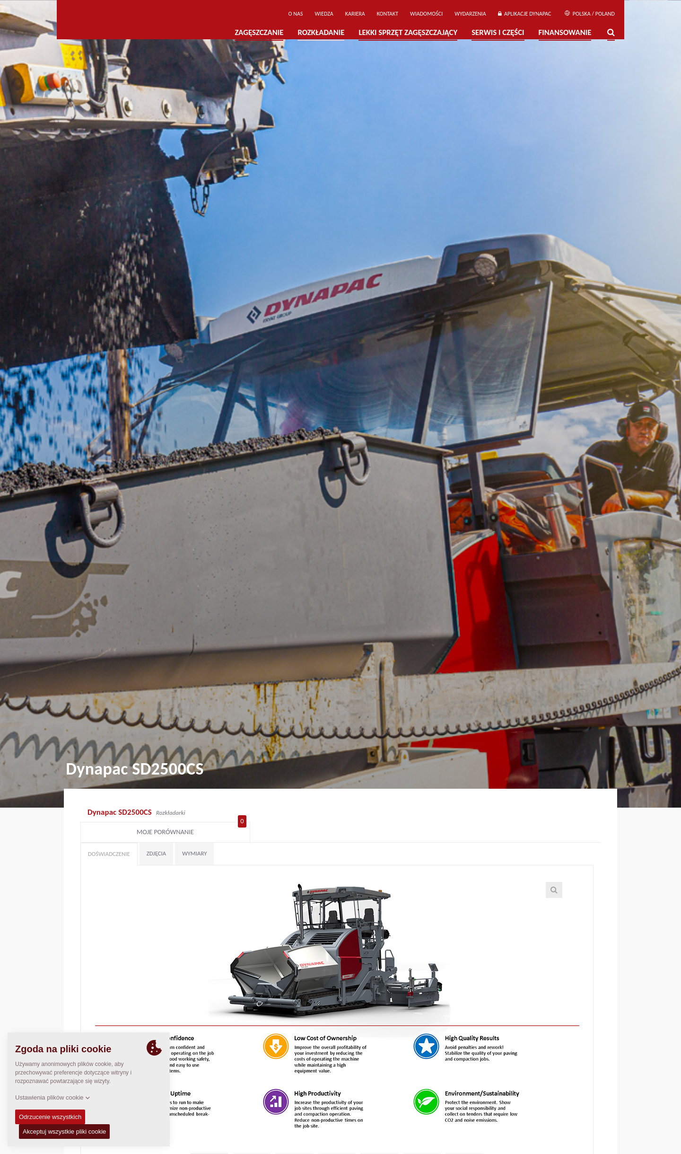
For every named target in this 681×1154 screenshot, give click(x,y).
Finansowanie (565, 32)
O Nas (295, 13)
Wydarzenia (470, 13)
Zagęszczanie (259, 32)
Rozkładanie (320, 32)
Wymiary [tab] (194, 836)
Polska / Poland (590, 13)
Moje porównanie (552, 813)
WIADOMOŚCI (426, 13)
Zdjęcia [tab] (156, 836)
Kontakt (387, 13)
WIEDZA (323, 13)
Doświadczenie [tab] (109, 837)
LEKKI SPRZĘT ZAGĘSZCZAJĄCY (407, 32)
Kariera (355, 13)
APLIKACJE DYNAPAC (524, 13)
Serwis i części (497, 32)
